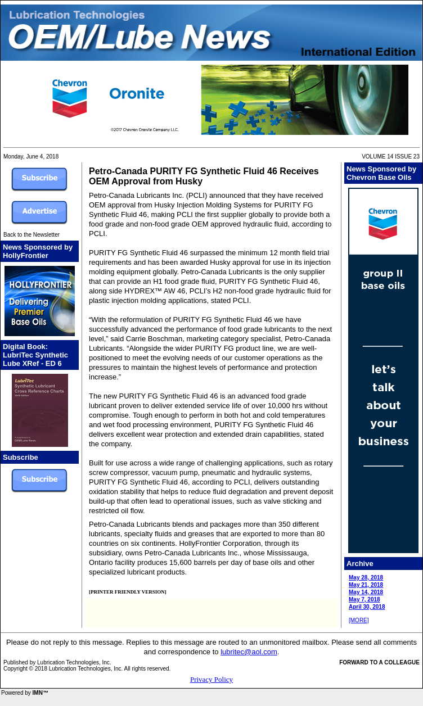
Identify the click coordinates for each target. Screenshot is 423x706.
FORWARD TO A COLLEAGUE (379, 662)
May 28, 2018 (366, 577)
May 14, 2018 (366, 592)
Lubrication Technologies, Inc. (74, 662)
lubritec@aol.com (248, 652)
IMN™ (40, 693)
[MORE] (359, 620)
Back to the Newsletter (31, 235)
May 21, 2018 (366, 585)
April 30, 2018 (367, 607)
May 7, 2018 (364, 599)
